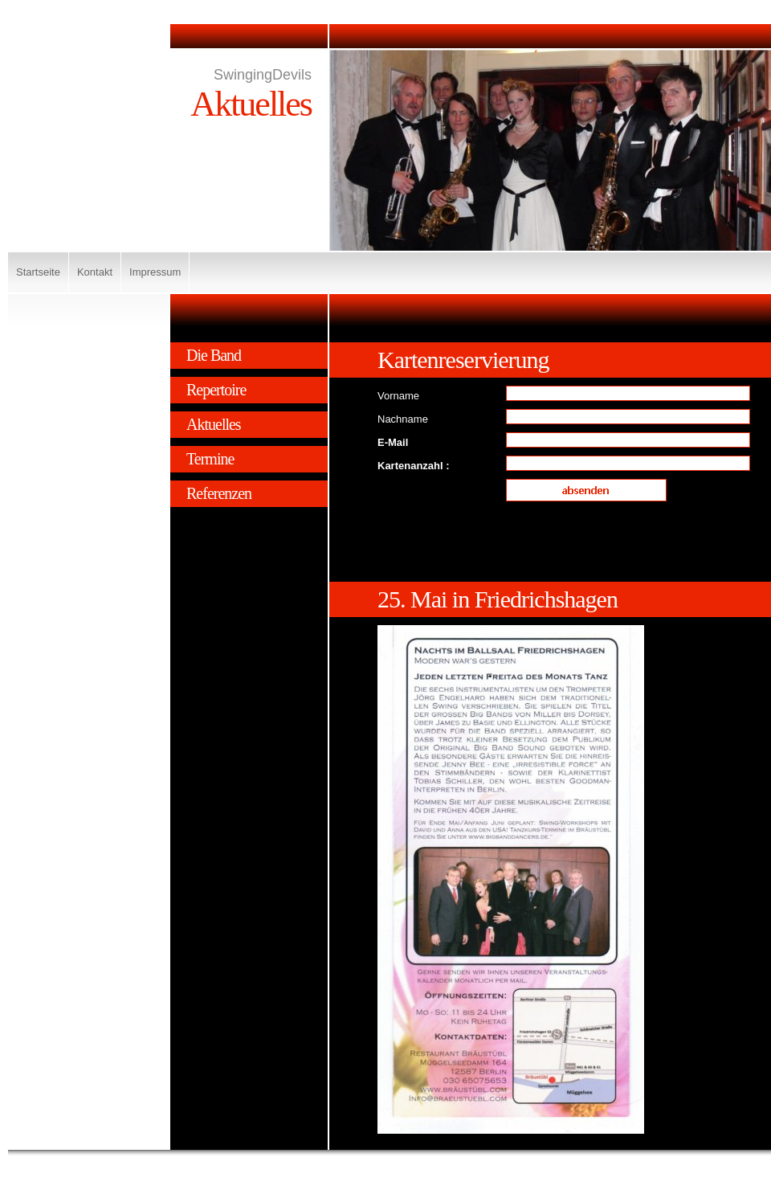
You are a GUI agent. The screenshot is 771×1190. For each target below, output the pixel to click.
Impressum (155, 272)
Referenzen (218, 493)
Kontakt (94, 272)
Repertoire (216, 390)
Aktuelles (213, 424)
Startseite (38, 272)
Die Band (213, 355)
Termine (210, 459)
